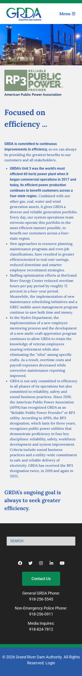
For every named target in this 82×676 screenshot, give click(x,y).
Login (50, 663)
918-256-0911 (41, 614)
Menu (67, 13)
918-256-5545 (41, 599)
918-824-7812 (41, 629)
